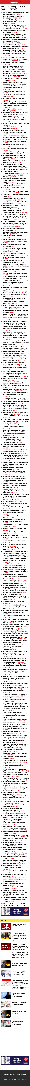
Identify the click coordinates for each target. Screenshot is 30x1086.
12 (1, 905)
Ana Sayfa (6, 1074)
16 (12, 905)
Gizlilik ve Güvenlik (21, 1074)
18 (17, 905)
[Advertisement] (15, 1042)
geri (2, 2)
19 (19, 905)
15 (9, 905)
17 (14, 905)
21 (24, 905)
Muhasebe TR (7, 1079)
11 (26, 904)
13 (4, 905)
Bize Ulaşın (12, 1074)
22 (27, 905)
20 (22, 905)
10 (24, 904)
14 (7, 905)
